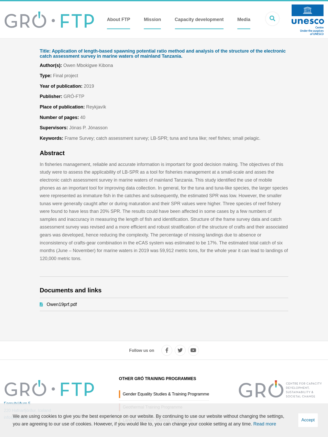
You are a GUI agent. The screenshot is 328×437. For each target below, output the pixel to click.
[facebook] (166, 350)
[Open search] (272, 18)
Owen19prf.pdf (62, 304)
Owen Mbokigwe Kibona (88, 65)
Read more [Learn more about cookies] (264, 423)
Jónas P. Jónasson (88, 127)
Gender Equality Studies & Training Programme (166, 394)
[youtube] (193, 350)
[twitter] (180, 350)
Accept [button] (308, 420)
